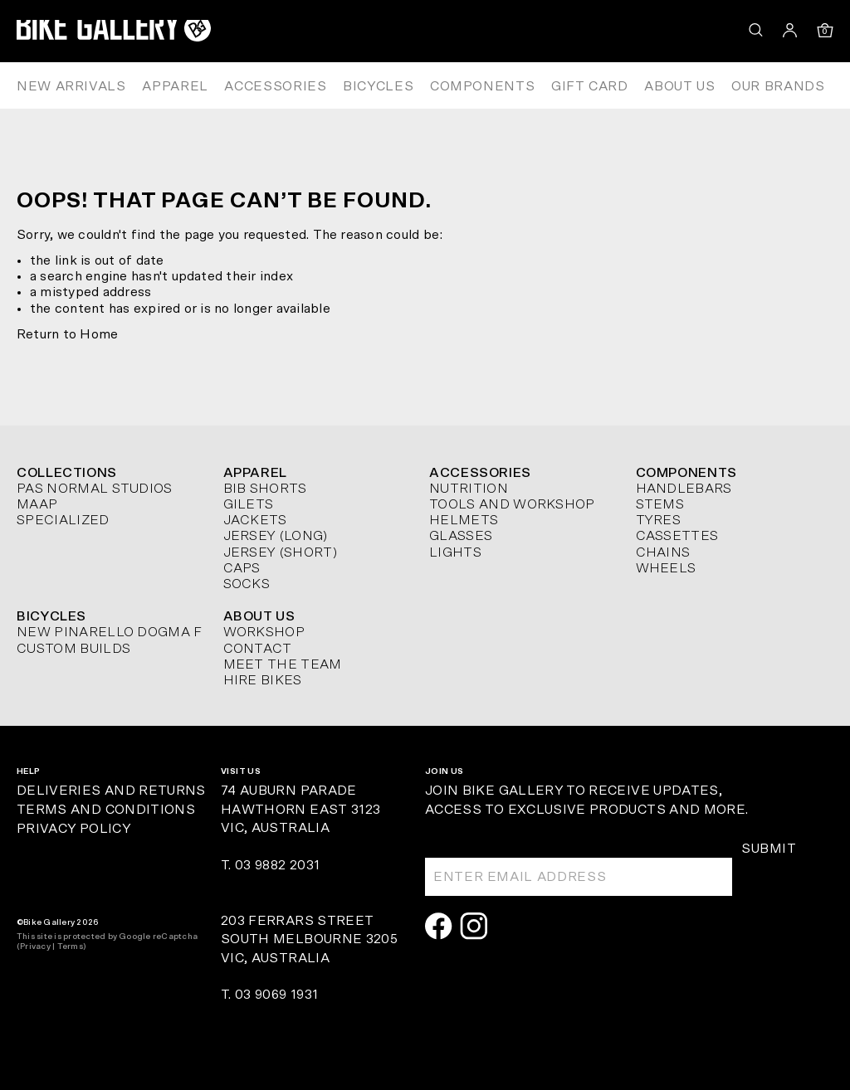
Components (482, 86)
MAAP (37, 504)
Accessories (275, 86)
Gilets (248, 504)
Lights (455, 552)
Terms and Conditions (106, 809)
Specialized (63, 520)
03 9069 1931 (276, 994)
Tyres (658, 520)
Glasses (460, 536)
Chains (663, 552)
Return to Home (67, 334)
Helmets (463, 520)
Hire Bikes (262, 680)
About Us (679, 86)
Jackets (255, 520)
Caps (242, 568)
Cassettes (677, 536)
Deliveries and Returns (111, 790)
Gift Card (589, 86)
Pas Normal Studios (95, 488)
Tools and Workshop (512, 504)
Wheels (666, 568)
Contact (257, 648)
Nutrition (468, 488)
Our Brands (777, 86)
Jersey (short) (280, 552)
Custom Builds (73, 648)
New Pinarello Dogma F (110, 632)
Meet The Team (282, 664)
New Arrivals (71, 86)
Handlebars (684, 488)
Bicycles (378, 86)
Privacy (35, 946)
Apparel (175, 86)
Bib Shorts (265, 488)
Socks (247, 584)
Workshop (264, 632)
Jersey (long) (275, 536)
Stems (660, 504)
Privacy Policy (73, 828)
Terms (70, 946)
